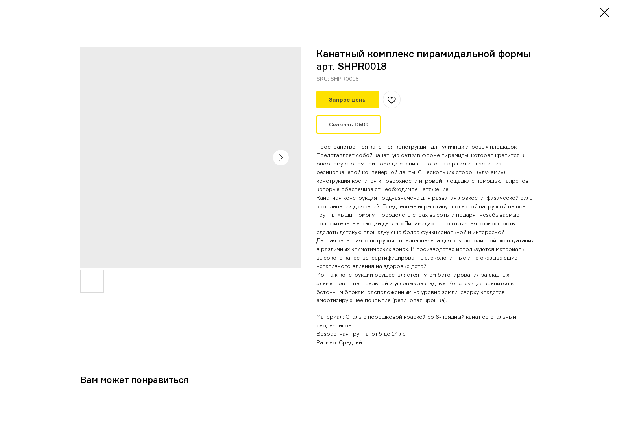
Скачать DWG (348, 124)
